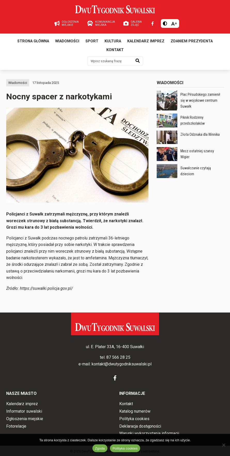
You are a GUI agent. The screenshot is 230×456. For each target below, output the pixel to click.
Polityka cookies (134, 418)
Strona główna (33, 41)
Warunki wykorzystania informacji (149, 433)
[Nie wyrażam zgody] (223, 444)
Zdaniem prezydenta (192, 41)
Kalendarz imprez (145, 41)
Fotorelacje (16, 426)
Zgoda (100, 448)
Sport (91, 41)
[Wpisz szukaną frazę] (110, 61)
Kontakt (115, 50)
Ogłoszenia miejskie (24, 418)
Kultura (113, 41)
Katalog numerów (134, 411)
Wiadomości (67, 41)
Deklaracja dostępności (140, 426)
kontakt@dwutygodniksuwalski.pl (122, 364)
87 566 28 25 (118, 357)
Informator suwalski (24, 411)
